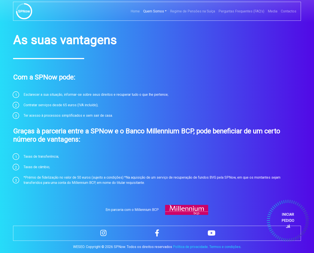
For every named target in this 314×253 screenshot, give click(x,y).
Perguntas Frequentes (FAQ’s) (241, 11)
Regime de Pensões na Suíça (192, 11)
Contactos (288, 11)
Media (272, 11)
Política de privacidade (190, 247)
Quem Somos (153, 11)
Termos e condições (225, 247)
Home (135, 11)
